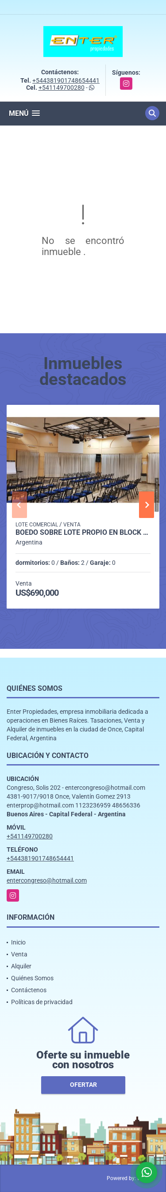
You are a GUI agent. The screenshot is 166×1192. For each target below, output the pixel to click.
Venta (19, 954)
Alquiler (21, 966)
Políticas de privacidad (42, 1001)
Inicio (18, 942)
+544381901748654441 (66, 80)
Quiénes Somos (32, 978)
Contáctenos (28, 990)
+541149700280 (62, 87)
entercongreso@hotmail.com (47, 880)
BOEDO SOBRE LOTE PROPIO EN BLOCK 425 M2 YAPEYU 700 (83, 532)
